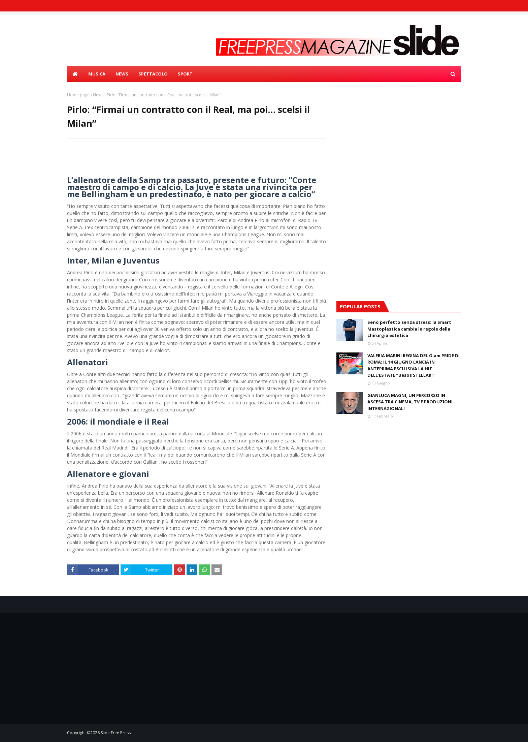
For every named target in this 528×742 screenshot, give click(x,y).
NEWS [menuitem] (122, 74)
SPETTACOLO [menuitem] (153, 74)
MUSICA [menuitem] (96, 74)
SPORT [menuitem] (185, 74)
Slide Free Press (116, 733)
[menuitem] (75, 74)
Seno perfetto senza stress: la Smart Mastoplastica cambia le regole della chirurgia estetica (409, 328)
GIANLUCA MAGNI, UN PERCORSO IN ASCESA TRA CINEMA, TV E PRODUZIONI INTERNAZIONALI (410, 401)
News (98, 95)
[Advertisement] (398, 139)
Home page (78, 95)
